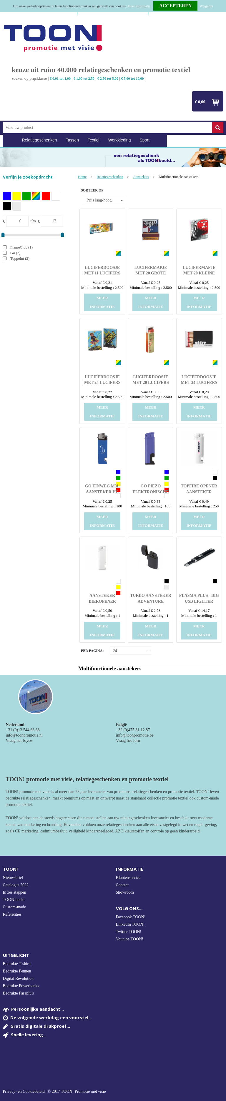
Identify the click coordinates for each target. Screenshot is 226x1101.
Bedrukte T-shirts (17, 964)
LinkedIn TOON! (130, 924)
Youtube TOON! (129, 939)
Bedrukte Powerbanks (21, 986)
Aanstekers (141, 177)
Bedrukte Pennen (17, 971)
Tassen (72, 140)
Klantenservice (128, 877)
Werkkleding (119, 140)
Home (10, 140)
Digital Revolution (18, 978)
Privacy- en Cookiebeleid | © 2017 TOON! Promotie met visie (54, 1092)
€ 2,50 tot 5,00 (107, 78)
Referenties (12, 914)
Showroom (125, 892)
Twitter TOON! (129, 932)
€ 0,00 (200, 102)
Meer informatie (138, 6)
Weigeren (206, 6)
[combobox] (107, 127)
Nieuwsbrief (13, 877)
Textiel (93, 140)
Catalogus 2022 (16, 885)
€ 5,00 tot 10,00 (132, 78)
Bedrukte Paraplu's (18, 993)
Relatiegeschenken (39, 140)
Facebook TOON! (131, 917)
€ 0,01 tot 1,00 (60, 78)
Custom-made (14, 907)
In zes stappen (14, 892)
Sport (144, 140)
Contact (122, 885)
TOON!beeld (14, 899)
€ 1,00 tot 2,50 (84, 78)
